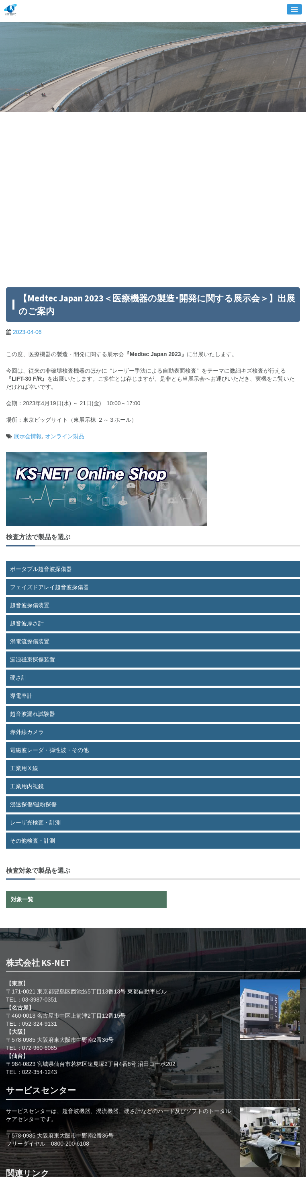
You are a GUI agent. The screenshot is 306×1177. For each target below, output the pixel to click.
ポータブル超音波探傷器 (41, 569)
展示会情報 (28, 436)
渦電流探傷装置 (29, 641)
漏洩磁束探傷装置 (32, 659)
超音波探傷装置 (29, 605)
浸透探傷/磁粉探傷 (33, 804)
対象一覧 (22, 899)
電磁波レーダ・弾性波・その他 (49, 750)
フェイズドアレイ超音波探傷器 (49, 587)
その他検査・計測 (32, 840)
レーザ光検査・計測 (35, 822)
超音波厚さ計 (27, 623)
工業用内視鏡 (27, 786)
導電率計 (21, 696)
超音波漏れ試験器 (32, 714)
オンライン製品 (64, 436)
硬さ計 (18, 677)
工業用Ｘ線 (24, 768)
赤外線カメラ (27, 732)
